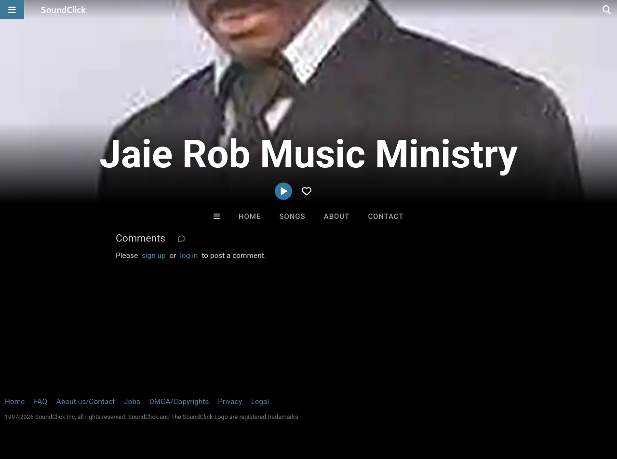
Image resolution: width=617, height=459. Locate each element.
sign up (154, 255)
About (336, 216)
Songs (293, 216)
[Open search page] (607, 9)
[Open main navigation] (12, 9)
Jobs (132, 401)
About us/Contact (85, 401)
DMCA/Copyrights (179, 401)
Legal (260, 401)
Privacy (230, 401)
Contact (385, 216)
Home (250, 216)
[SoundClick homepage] (63, 9)
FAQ (40, 401)
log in (189, 255)
